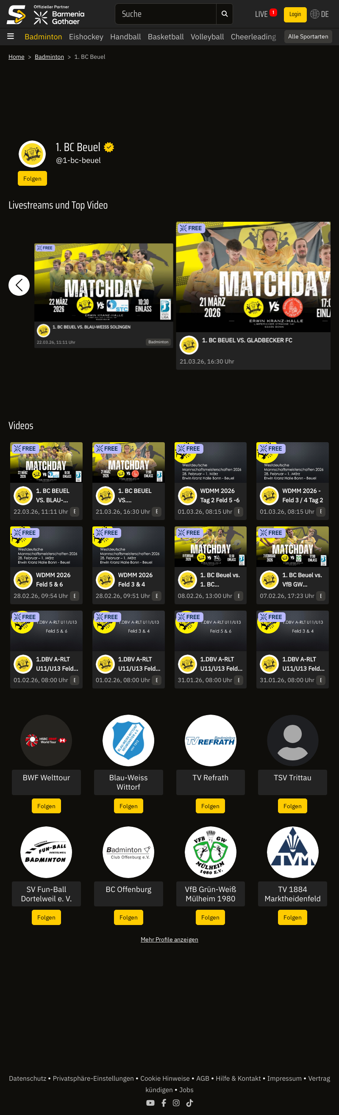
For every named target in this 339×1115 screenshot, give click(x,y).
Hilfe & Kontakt (239, 1078)
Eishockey (86, 36)
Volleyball (207, 36)
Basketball (166, 36)
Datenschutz (28, 1078)
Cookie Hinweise (166, 1078)
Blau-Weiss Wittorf (128, 782)
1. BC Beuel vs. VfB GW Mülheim (302, 580)
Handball (125, 36)
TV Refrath (210, 777)
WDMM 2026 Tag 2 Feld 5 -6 (220, 495)
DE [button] (319, 14)
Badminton (43, 36)
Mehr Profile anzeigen (169, 939)
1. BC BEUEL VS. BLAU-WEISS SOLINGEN (92, 327)
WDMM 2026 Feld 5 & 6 (53, 579)
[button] (19, 285)
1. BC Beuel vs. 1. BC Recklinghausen (221, 580)
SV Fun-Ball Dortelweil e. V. (46, 894)
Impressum (285, 1078)
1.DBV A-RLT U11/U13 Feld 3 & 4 (139, 664)
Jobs (186, 1090)
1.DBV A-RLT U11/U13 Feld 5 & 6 (57, 664)
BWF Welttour (46, 777)
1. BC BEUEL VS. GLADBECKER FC (247, 340)
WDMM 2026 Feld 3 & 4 (135, 579)
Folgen (32, 178)
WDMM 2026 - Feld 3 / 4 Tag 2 (302, 495)
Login (295, 14)
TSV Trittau (292, 777)
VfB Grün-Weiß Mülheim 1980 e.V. (210, 894)
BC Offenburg (128, 889)
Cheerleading (253, 36)
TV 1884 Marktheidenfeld (292, 894)
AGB (203, 1078)
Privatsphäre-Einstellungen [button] (94, 1078)
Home (16, 57)
